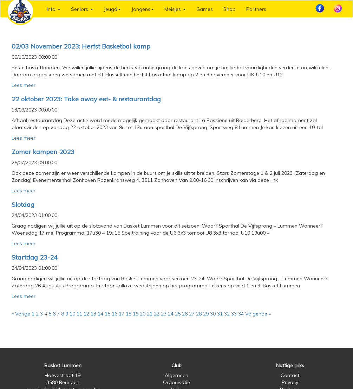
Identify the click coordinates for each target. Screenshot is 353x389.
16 (114, 314)
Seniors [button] (82, 9)
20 (142, 314)
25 (178, 314)
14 (100, 314)
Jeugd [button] (112, 9)
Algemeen (176, 375)
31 (220, 314)
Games (204, 9)
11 (79, 314)
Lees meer (23, 85)
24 (171, 314)
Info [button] (53, 9)
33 (234, 314)
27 (192, 314)
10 (72, 314)
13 (93, 314)
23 (163, 314)
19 (135, 314)
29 (206, 314)
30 (213, 314)
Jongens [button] (142, 9)
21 (149, 314)
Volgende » (258, 314)
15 (107, 314)
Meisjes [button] (175, 9)
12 (86, 314)
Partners (256, 9)
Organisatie (176, 382)
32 (227, 314)
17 (121, 314)
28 (199, 314)
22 (156, 314)
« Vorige (21, 314)
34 (241, 314)
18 (128, 314)
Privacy (290, 382)
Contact (290, 375)
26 (185, 314)
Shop (229, 9)
